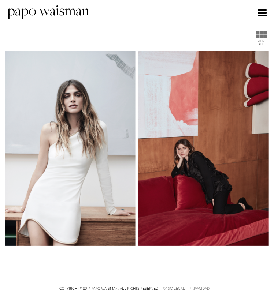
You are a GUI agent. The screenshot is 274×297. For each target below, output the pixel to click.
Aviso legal (174, 288)
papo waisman (48, 12)
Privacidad (199, 288)
